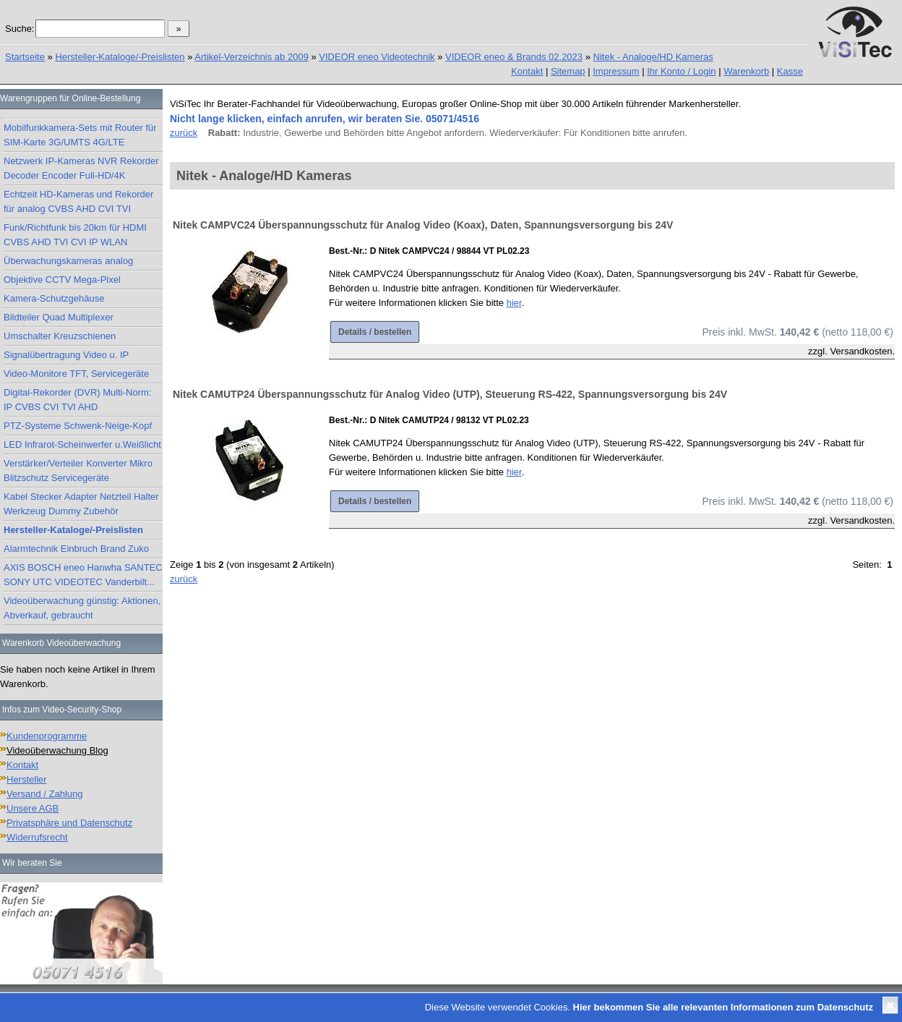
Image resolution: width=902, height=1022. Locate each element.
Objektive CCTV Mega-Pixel (62, 279)
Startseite (25, 56)
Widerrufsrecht (37, 837)
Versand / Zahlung (45, 793)
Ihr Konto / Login (681, 71)
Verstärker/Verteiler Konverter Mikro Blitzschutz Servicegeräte (78, 470)
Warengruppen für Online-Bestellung (70, 98)
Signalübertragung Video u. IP (66, 354)
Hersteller (27, 779)
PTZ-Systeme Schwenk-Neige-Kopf (78, 425)
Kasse (790, 71)
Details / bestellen (374, 332)
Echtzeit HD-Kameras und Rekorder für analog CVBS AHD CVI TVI (78, 201)
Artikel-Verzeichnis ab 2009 (251, 56)
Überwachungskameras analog (68, 260)
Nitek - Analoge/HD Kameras (653, 56)
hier (514, 302)
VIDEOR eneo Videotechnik (376, 56)
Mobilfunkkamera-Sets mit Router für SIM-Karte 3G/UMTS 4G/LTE (80, 135)
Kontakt (527, 71)
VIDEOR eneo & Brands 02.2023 (514, 56)
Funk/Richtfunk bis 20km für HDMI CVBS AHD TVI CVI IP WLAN (75, 234)
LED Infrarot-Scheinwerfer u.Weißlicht (82, 444)
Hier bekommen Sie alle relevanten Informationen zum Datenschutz (723, 1007)
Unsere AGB (33, 808)
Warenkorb (746, 71)
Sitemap (568, 71)
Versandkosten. (862, 351)
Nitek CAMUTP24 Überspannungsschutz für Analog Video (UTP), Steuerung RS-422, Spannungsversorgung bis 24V (450, 394)
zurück (183, 132)
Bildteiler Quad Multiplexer (58, 317)
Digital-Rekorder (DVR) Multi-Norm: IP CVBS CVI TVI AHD (77, 399)
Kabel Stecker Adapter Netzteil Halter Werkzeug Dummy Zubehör (81, 503)
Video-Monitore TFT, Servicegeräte (76, 373)
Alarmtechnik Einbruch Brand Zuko (76, 548)
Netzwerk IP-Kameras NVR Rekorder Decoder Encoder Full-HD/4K (81, 168)
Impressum (616, 71)
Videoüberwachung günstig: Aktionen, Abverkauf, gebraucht (82, 608)
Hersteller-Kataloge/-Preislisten (119, 56)
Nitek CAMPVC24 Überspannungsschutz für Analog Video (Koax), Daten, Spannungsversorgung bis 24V (423, 225)
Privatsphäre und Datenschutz (69, 822)
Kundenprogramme (47, 736)
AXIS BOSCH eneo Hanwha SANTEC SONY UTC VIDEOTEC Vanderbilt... (83, 574)
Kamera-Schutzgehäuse (54, 298)
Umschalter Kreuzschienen (60, 336)
